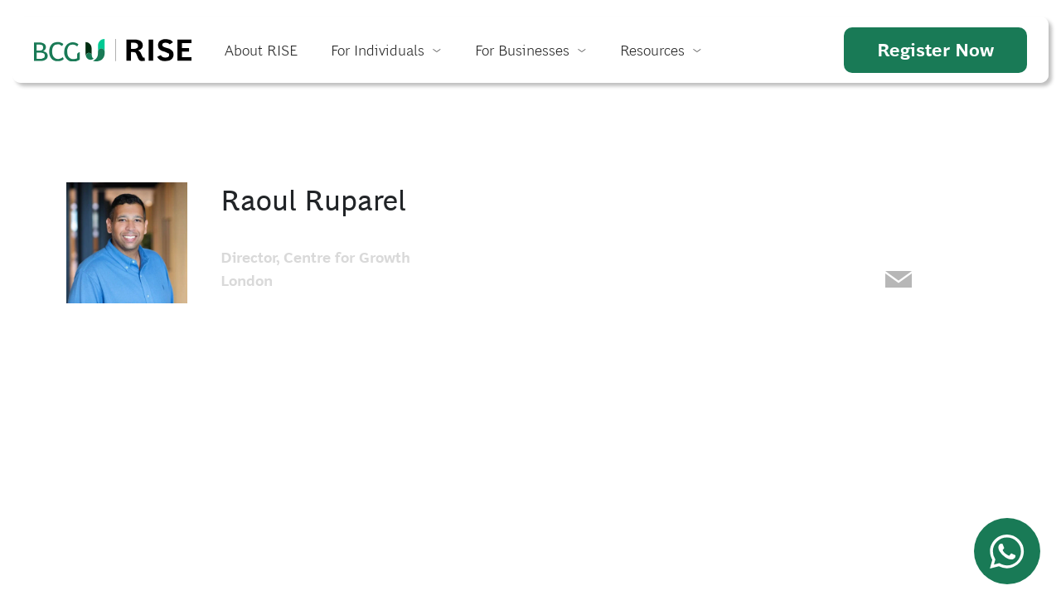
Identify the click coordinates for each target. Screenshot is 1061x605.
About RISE (261, 50)
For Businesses (522, 50)
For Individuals (377, 50)
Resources (652, 50)
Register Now (935, 50)
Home (112, 50)
